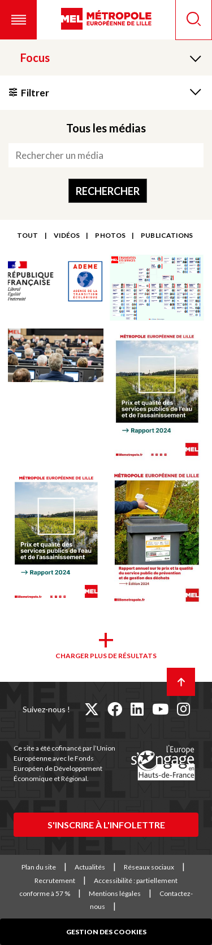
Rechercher (108, 191)
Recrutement (54, 880)
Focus (35, 57)
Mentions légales (115, 893)
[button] (18, 19)
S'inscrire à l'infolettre (106, 824)
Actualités (90, 867)
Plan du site (38, 867)
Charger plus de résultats (106, 655)
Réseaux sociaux (149, 867)
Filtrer (35, 93)
